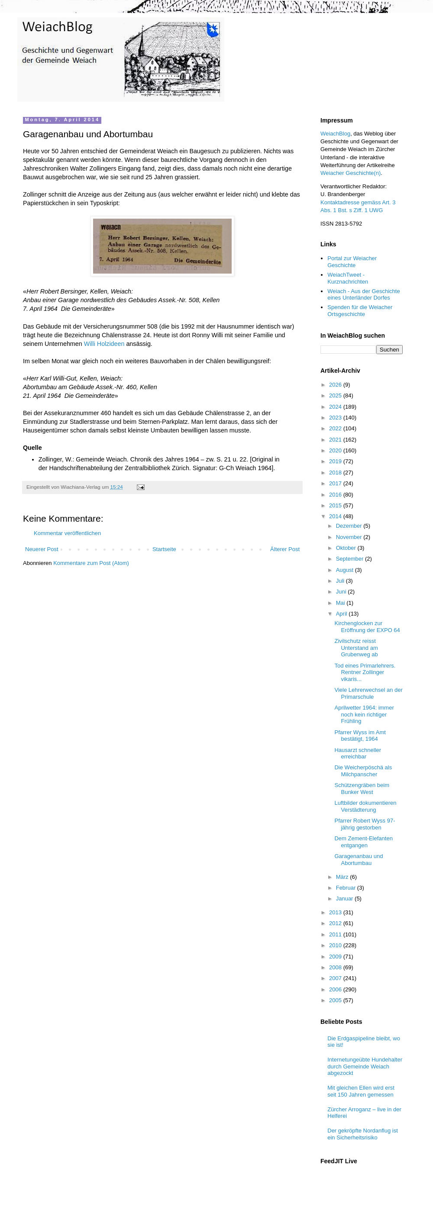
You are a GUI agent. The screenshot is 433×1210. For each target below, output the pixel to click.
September (350, 558)
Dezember (350, 526)
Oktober (347, 548)
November (350, 537)
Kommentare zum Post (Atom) (91, 563)
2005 (336, 1000)
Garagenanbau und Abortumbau (358, 859)
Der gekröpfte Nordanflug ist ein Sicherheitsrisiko (362, 1134)
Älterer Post (285, 549)
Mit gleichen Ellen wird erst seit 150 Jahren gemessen (360, 1091)
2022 (336, 428)
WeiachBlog (335, 133)
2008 (336, 967)
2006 (336, 989)
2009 (336, 956)
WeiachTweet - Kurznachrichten (347, 278)
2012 (336, 923)
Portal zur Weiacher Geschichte (352, 261)
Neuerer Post (41, 549)
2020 (336, 450)
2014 (336, 516)
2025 (336, 395)
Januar (345, 898)
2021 (336, 439)
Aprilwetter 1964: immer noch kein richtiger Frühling (364, 714)
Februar (346, 887)
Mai (341, 603)
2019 (336, 461)
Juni (342, 591)
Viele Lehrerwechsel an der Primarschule (368, 693)
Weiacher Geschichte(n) (350, 173)
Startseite (164, 549)
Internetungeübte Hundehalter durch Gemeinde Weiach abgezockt (364, 1066)
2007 (336, 978)
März (343, 877)
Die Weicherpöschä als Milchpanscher (363, 771)
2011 (336, 934)
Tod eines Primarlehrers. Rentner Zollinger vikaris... (364, 672)
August (345, 570)
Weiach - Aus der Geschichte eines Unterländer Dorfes (363, 294)
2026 (336, 384)
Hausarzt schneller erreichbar (357, 753)
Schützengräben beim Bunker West (361, 788)
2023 (336, 417)
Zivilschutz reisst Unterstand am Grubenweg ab (356, 648)
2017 (336, 483)
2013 (336, 912)
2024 (336, 406)
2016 (336, 494)
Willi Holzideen (104, 343)
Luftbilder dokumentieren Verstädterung (365, 806)
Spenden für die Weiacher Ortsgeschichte (359, 310)
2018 (336, 472)
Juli (341, 581)
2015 (336, 505)
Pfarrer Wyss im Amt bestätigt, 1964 (359, 735)
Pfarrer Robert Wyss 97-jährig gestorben (364, 824)
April (342, 613)
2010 (336, 945)
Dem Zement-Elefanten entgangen (363, 842)
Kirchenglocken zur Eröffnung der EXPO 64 (367, 626)
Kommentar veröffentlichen (67, 533)
